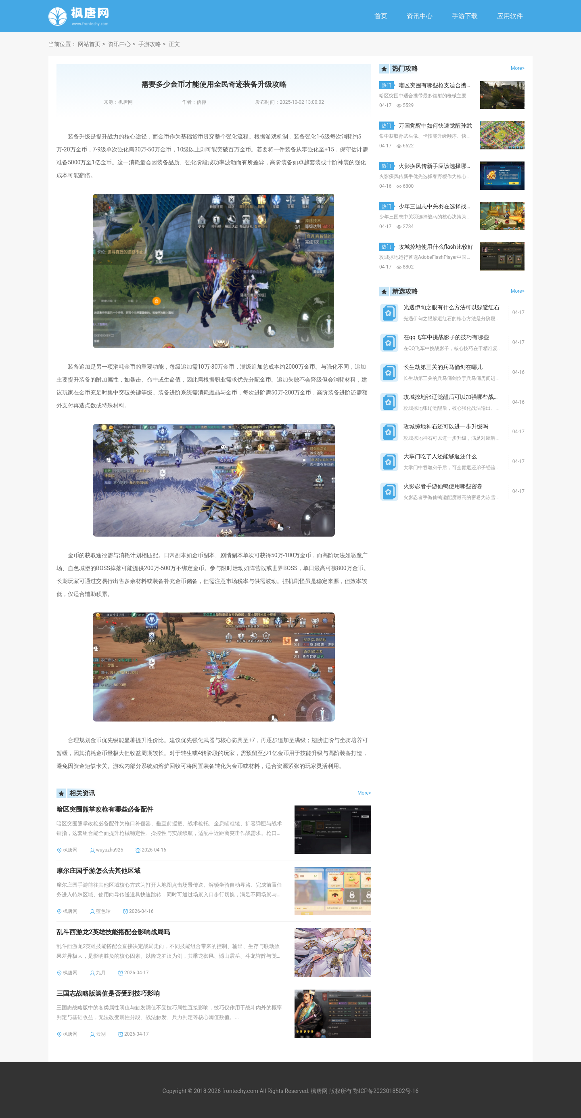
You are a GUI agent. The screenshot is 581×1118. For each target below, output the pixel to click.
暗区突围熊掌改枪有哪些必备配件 (104, 809)
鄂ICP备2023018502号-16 (385, 1091)
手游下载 (465, 16)
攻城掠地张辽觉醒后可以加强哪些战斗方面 (457, 397)
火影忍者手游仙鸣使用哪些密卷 (443, 486)
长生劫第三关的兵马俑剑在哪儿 (443, 367)
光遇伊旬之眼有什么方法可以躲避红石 (451, 307)
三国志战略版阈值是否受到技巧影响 (108, 993)
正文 (174, 44)
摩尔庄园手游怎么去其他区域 (98, 871)
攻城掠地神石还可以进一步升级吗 (445, 426)
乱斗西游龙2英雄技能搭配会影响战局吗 (113, 932)
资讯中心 (420, 16)
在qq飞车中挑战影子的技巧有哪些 (446, 337)
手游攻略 (149, 44)
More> (364, 793)
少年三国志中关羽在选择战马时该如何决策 (452, 206)
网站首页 (89, 44)
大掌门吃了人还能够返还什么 (440, 456)
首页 (380, 16)
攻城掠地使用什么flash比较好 (436, 246)
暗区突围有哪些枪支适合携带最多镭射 (447, 85)
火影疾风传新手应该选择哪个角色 (441, 166)
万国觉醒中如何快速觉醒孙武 (435, 125)
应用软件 (510, 16)
